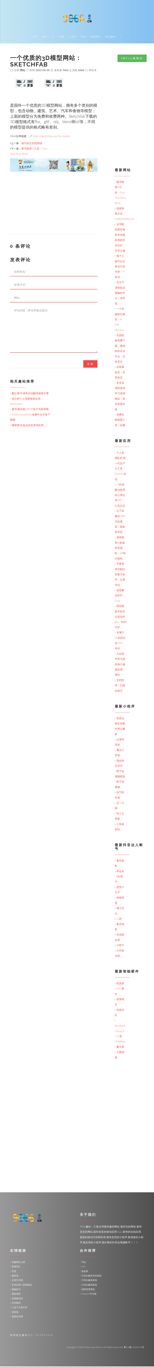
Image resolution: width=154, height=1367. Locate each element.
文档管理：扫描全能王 (120, 686)
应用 (61, 37)
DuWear (121, 1042)
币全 (83, 1262)
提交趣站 (110, 37)
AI (53, 37)
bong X (120, 1031)
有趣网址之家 (18, 1262)
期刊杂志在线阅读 (31, 143)
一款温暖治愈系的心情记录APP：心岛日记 (120, 495)
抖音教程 (16, 1303)
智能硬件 (96, 37)
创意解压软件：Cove (120, 596)
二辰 (119, 919)
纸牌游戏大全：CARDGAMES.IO (124, 214)
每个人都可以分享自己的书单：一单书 (120, 267)
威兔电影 (16, 1294)
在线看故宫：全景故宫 (120, 373)
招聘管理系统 (88, 1289)
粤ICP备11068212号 (134, 1347)
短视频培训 (17, 1299)
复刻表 (84, 1271)
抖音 (83, 37)
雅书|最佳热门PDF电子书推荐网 (30, 409)
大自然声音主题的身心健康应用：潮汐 (120, 665)
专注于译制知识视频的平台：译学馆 (120, 293)
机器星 (120, 983)
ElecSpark (120, 1026)
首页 (35, 37)
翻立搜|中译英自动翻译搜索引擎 (30, 393)
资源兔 (15, 1312)
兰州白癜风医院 (89, 1280)
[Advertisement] (53, 208)
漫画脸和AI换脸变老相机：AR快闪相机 (120, 548)
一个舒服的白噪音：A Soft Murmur (120, 320)
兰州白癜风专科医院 (91, 1276)
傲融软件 (16, 1289)
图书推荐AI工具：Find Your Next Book (120, 193)
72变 (119, 1036)
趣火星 (120, 1047)
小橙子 (120, 945)
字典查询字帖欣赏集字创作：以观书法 (120, 575)
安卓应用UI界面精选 (22, 1285)
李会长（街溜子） (119, 877)
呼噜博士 (16, 1267)
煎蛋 (14, 1271)
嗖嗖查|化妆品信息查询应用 (28, 425)
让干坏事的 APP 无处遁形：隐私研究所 (120, 522)
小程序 (72, 37)
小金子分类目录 (19, 1307)
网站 (44, 37)
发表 (90, 364)
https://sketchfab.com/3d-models (51, 136)
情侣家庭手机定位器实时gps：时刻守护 (120, 617)
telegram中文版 (89, 1294)
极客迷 (15, 1276)
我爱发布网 (17, 1317)
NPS (83, 1267)
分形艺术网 (17, 1280)
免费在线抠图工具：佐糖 (120, 420)
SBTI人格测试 (132, 58)
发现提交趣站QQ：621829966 (31, 1335)
